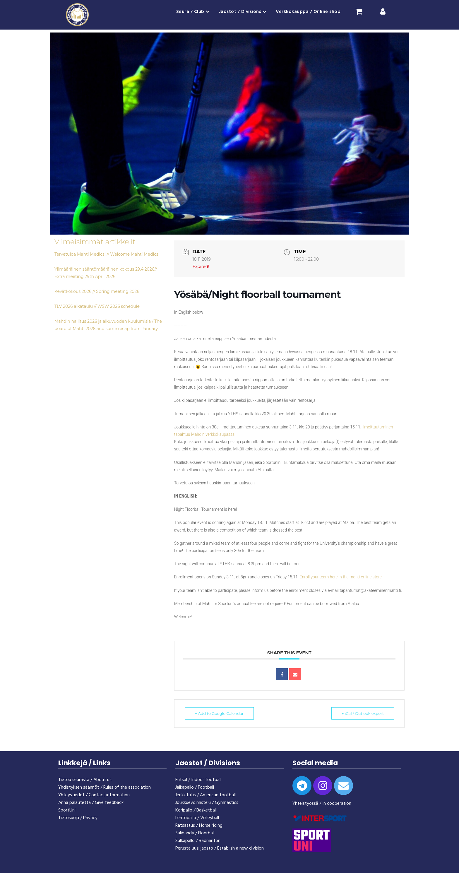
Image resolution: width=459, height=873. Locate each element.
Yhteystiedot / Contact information (94, 795)
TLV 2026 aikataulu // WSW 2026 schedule (97, 306)
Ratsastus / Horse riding (198, 825)
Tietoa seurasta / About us (85, 780)
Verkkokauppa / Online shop (308, 12)
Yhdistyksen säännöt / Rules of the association (104, 787)
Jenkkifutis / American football (205, 795)
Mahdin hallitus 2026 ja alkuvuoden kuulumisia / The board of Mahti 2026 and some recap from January (108, 325)
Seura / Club (190, 12)
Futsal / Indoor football (198, 780)
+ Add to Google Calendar (219, 713)
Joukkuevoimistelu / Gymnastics (206, 803)
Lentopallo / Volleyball (197, 818)
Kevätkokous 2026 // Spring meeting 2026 (96, 291)
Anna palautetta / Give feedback (91, 803)
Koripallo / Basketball (196, 810)
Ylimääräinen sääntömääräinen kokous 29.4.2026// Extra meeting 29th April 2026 (105, 272)
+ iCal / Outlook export (363, 713)
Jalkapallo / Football (194, 787)
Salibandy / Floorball (195, 833)
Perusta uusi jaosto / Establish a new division (219, 848)
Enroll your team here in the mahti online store (341, 577)
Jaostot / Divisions (240, 12)
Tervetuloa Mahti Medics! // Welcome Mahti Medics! (107, 254)
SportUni (67, 810)
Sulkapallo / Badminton (197, 841)
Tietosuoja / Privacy (77, 818)
